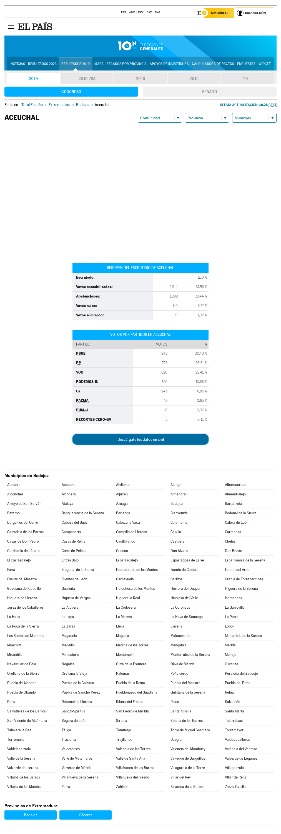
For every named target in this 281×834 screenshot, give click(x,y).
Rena (11, 702)
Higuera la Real (128, 598)
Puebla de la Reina (130, 683)
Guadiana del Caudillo (24, 589)
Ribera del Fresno (129, 702)
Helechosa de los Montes (135, 589)
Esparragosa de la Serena (245, 560)
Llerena (176, 626)
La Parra (232, 617)
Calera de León (237, 523)
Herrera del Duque (185, 589)
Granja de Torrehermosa (244, 579)
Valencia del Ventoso (241, 749)
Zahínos (122, 787)
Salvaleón (232, 702)
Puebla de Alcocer (21, 683)
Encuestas (246, 64)
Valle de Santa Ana (130, 759)
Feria (11, 570)
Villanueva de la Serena (80, 777)
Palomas (123, 674)
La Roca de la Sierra (23, 626)
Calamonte (178, 523)
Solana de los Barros (186, 721)
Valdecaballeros (237, 740)
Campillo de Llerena (131, 532)
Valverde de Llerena (22, 768)
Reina (229, 693)
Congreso (71, 92)
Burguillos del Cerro (22, 523)
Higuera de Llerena (22, 598)
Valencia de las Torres (133, 749)
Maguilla (122, 636)
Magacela (69, 636)
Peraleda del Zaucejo (241, 674)
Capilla (175, 532)
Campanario (71, 532)
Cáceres (85, 815)
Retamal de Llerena (77, 702)
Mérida (230, 645)
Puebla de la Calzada (78, 683)
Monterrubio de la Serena (190, 655)
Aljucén (122, 494)
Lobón (230, 626)
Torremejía (15, 740)
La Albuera (70, 608)
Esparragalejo (127, 560)
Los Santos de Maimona (25, 636)
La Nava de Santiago (186, 617)
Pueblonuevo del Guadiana (136, 693)
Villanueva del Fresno (132, 777)
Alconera (69, 494)
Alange (175, 485)
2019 (33, 79)
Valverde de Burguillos (187, 759)
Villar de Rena (236, 777)
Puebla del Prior (237, 683)
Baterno (13, 513)
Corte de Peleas (74, 551)
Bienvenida (179, 513)
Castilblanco (125, 542)
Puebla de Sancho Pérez (81, 693)
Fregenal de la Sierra (78, 570)
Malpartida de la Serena (243, 636)
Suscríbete (220, 13)
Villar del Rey (180, 777)
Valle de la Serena (21, 759)
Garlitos (176, 579)
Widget (265, 64)
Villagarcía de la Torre (187, 768)
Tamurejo (123, 730)
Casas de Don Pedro (23, 542)
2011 (247, 79)
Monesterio (70, 655)
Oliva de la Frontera (131, 664)
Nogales (68, 664)
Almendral (178, 494)
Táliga (66, 730)
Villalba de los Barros (23, 777)
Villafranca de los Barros (135, 768)
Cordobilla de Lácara (23, 551)
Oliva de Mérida (182, 664)
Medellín (68, 645)
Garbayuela (125, 579)
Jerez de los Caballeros (25, 608)
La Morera (124, 617)
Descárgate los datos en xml (140, 439)
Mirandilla (14, 655)
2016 (140, 79)
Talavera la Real (19, 730)
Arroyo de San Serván (24, 504)
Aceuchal (69, 485)
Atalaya (67, 504)
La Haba (13, 617)
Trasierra (69, 740)
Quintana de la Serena (187, 693)
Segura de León (74, 721)
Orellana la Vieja (74, 674)
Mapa (99, 64)
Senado (209, 92)
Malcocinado (180, 636)
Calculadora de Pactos (213, 64)
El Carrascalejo (19, 560)
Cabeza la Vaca (128, 523)
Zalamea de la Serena (187, 787)
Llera (120, 626)
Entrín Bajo (70, 560)
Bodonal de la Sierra (241, 513)
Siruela (121, 721)
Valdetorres (71, 749)
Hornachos (233, 598)
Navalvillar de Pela (21, 664)
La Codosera (126, 608)
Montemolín (125, 655)
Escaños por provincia (127, 64)
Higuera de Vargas (76, 598)
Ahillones (123, 485)
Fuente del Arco (237, 570)
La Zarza (68, 626)
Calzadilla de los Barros (25, 532)
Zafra (66, 787)
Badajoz (176, 504)
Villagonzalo (234, 768)
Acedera (14, 485)
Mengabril (178, 645)
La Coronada (180, 608)
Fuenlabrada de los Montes (137, 570)
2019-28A (87, 79)
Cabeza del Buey (74, 523)
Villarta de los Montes (24, 787)
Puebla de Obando (21, 693)
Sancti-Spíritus (73, 711)
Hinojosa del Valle (184, 598)
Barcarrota (233, 504)
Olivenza (231, 664)
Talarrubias (234, 721)
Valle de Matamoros (77, 759)
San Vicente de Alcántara (27, 721)
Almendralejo (235, 494)
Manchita (14, 645)
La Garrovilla (235, 608)
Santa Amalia (180, 711)
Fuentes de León (74, 579)
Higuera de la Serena (241, 589)
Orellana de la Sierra (23, 674)
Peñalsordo (179, 674)
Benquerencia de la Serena (83, 513)
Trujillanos (124, 740)
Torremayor (234, 730)
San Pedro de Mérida (132, 711)
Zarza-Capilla (235, 787)
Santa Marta (234, 711)
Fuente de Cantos (183, 570)
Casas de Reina (74, 542)
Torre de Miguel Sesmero (190, 730)
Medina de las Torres (132, 645)
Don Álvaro (179, 551)
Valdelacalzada (19, 749)
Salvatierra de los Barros (26, 711)
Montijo (230, 655)
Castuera (177, 542)
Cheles (230, 542)
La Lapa (68, 617)
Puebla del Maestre (185, 683)
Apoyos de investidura (169, 64)
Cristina (122, 551)
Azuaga (122, 504)
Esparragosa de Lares (187, 560)
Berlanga (123, 513)
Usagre (176, 740)
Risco (174, 702)
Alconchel (15, 494)
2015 (194, 79)
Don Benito (233, 551)
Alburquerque (235, 485)
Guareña (68, 589)
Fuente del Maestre (22, 579)
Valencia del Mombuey (187, 749)
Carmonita (233, 532)
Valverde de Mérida (77, 768)
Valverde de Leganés (241, 759)
